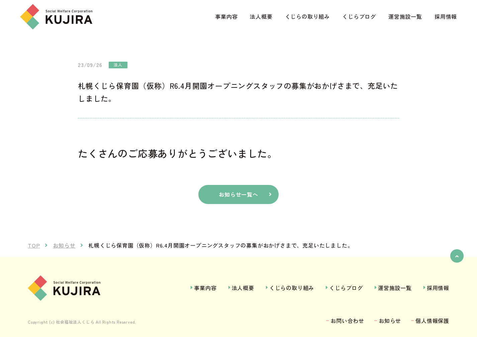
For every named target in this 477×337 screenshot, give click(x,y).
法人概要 (261, 16)
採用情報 (446, 16)
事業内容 (226, 16)
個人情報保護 (432, 321)
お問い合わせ (347, 321)
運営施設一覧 (405, 16)
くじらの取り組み (307, 16)
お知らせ (390, 321)
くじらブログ (359, 16)
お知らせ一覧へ (238, 194)
